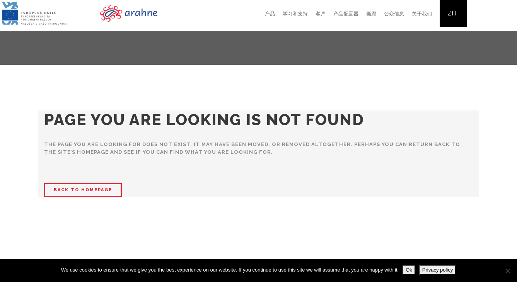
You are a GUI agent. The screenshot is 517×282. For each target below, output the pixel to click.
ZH (451, 13)
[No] (507, 271)
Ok (409, 270)
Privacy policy (437, 270)
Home (53, 48)
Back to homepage (83, 189)
